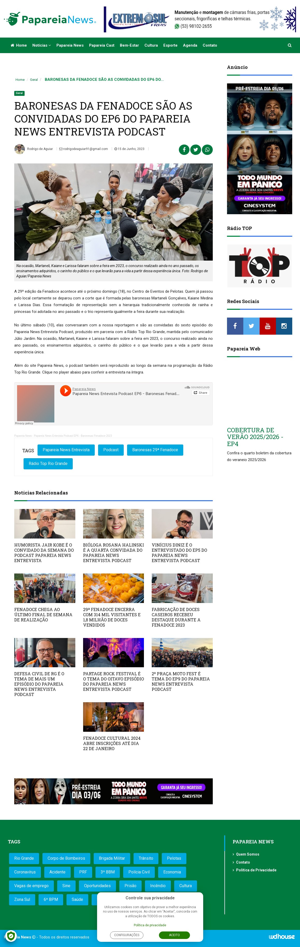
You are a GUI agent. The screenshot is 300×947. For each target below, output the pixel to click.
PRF (83, 872)
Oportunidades (97, 885)
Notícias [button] (41, 45)
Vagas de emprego (31, 885)
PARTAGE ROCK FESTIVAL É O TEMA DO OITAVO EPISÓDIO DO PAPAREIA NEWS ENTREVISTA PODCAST (113, 681)
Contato (210, 45)
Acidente (57, 872)
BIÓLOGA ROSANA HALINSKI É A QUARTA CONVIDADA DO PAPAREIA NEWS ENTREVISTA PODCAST (113, 552)
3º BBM (108, 872)
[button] (290, 45)
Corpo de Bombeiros (66, 858)
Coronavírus (25, 872)
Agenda (190, 45)
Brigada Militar (112, 858)
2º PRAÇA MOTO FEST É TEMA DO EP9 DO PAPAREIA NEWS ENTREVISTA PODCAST (181, 681)
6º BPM (51, 899)
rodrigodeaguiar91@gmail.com (83, 149)
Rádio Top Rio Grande (48, 463)
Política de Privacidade (256, 870)
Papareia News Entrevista (66, 449)
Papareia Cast (101, 45)
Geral (34, 80)
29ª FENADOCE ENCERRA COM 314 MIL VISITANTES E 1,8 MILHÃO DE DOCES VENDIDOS (112, 617)
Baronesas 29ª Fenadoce (155, 449)
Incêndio (158, 885)
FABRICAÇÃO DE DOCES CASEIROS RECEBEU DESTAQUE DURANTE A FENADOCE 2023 (176, 617)
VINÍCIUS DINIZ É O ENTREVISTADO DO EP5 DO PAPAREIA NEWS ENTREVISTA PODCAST (179, 552)
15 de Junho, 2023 (129, 149)
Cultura (151, 45)
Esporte (170, 45)
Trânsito (146, 858)
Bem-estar (129, 45)
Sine (66, 885)
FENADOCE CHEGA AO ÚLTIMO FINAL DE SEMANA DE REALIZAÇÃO (43, 614)
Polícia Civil (139, 872)
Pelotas (174, 858)
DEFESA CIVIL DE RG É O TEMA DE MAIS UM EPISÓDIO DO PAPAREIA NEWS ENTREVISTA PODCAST (39, 684)
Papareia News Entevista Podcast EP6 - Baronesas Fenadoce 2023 (73, 435)
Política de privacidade (150, 925)
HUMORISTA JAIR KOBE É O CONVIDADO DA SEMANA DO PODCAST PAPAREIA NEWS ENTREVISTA (44, 552)
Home (19, 45)
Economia (172, 872)
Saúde (77, 899)
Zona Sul (22, 899)
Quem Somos (247, 854)
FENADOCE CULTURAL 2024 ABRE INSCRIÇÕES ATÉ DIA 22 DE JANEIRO (112, 743)
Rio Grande (24, 858)
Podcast (111, 449)
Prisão (130, 885)
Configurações (126, 935)
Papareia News (70, 45)
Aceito (174, 935)
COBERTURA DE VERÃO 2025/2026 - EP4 (255, 437)
